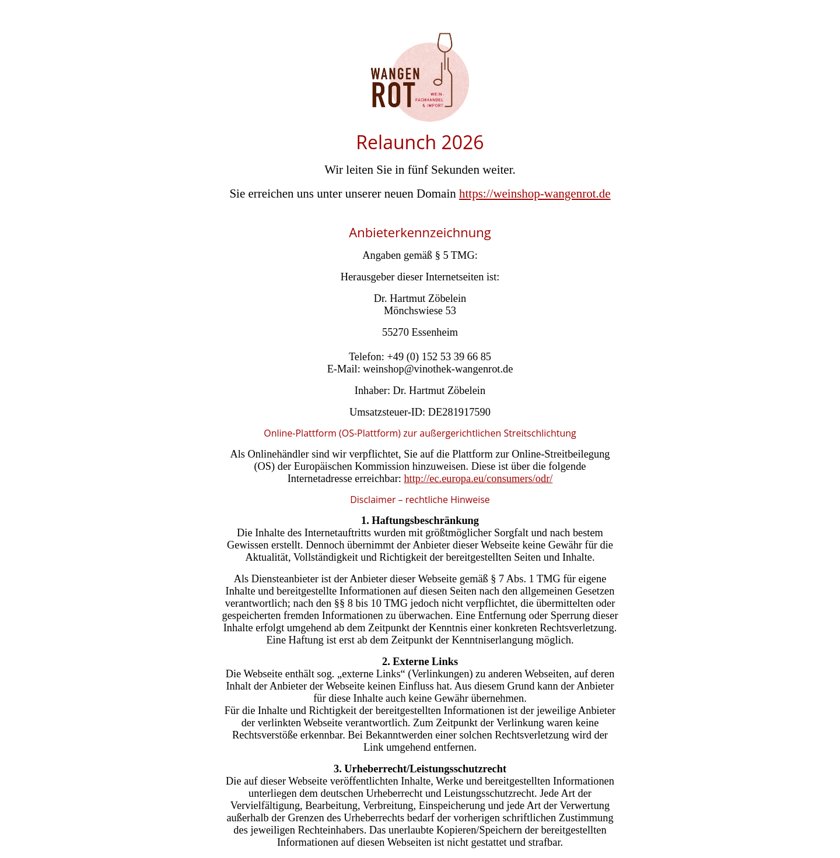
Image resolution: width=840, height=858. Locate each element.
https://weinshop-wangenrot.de (535, 194)
